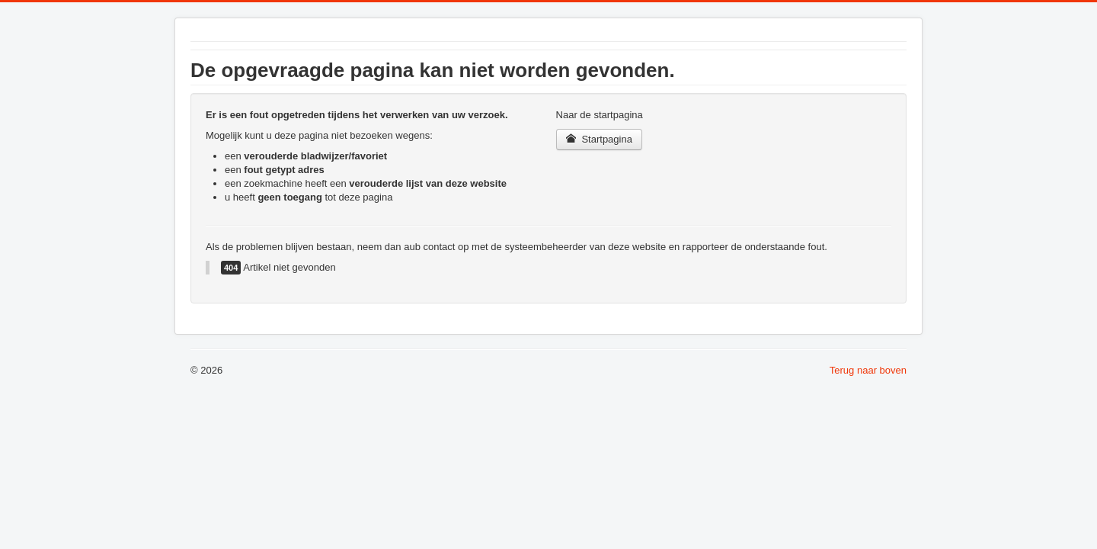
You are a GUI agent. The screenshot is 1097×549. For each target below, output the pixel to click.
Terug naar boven (868, 370)
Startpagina (599, 139)
